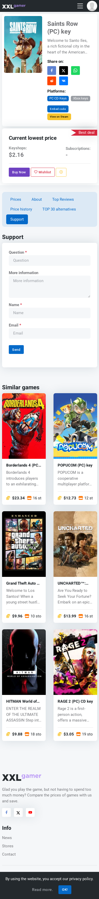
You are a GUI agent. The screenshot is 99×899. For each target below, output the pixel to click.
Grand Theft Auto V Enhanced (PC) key (22, 583)
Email (15, 325)
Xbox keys (80, 98)
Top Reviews (63, 199)
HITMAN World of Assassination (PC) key (23, 701)
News (7, 837)
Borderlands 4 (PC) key (23, 465)
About (37, 199)
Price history (21, 209)
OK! (65, 890)
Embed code (58, 108)
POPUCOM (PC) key (75, 465)
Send (16, 350)
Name (15, 305)
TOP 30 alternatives (59, 209)
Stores (7, 846)
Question (18, 252)
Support (17, 219)
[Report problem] (61, 172)
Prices (15, 199)
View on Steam (59, 116)
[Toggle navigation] (80, 6)
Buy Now (19, 172)
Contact (9, 854)
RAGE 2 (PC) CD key (75, 701)
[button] (92, 6)
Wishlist (42, 172)
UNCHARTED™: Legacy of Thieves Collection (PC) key (74, 583)
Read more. (42, 889)
